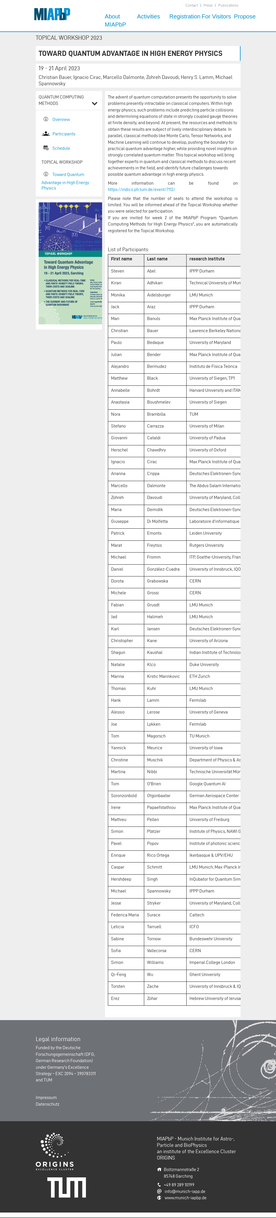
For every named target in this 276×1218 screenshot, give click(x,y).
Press (208, 5)
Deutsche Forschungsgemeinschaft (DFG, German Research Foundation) (65, 1054)
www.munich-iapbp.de (185, 1197)
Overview (61, 119)
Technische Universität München (68, 1183)
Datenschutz (47, 1104)
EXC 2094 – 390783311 (75, 1073)
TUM (48, 1079)
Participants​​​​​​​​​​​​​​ (63, 133)
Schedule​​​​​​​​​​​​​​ (61, 148)
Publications (228, 5)
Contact (191, 5)
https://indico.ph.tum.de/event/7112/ (141, 189)
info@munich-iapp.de (185, 1191)
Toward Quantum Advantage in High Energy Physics (65, 181)
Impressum (46, 1097)
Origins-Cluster (50, 1135)
